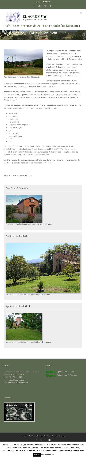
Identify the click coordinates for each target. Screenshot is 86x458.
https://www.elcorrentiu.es (18, 383)
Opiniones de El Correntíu (67, 375)
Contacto (62, 436)
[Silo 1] (43, 244)
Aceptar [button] (36, 455)
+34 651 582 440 (15, 377)
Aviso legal (25, 436)
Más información (47, 454)
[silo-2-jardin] (24, 314)
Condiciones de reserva (51, 436)
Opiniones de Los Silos (65, 371)
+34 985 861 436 (17, 374)
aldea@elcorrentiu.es (17, 380)
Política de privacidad (36, 436)
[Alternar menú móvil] (81, 12)
